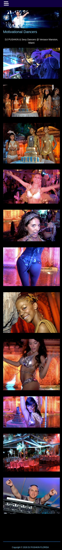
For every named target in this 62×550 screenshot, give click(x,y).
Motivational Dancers (20, 32)
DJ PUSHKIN (33, 547)
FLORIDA (44, 547)
